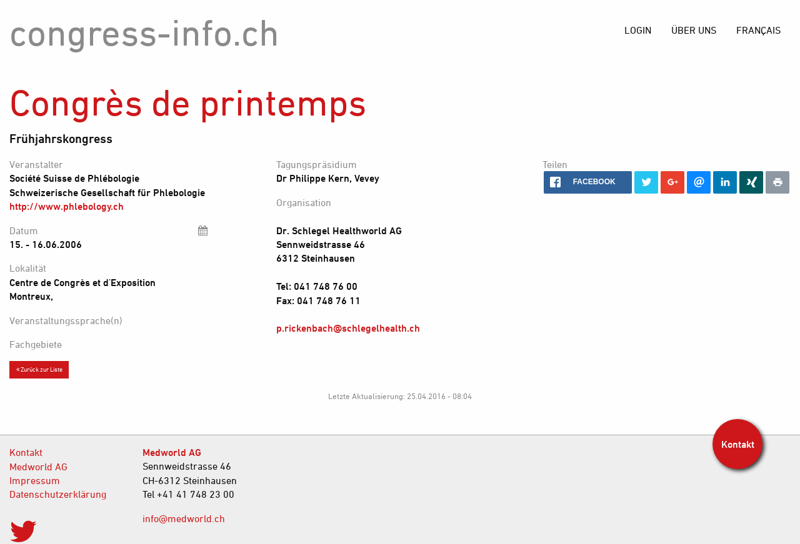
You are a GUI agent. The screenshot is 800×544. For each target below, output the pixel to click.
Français (758, 30)
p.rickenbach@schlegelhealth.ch (348, 328)
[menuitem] (758, 30)
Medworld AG (38, 466)
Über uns (693, 30)
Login (637, 30)
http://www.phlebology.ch (66, 206)
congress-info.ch (144, 32)
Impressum (34, 480)
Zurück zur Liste (39, 369)
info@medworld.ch (183, 518)
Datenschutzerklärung (57, 494)
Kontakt (25, 452)
